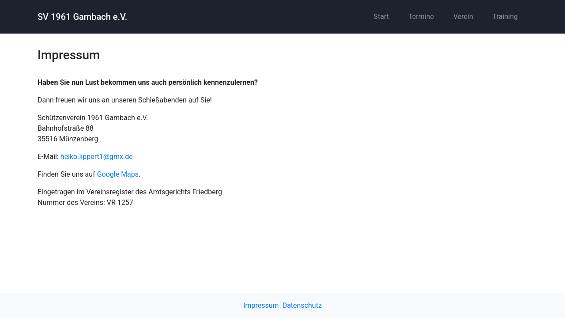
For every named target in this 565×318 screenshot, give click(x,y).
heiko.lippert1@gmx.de (96, 156)
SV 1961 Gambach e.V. (82, 16)
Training (505, 16)
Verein (463, 16)
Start (381, 16)
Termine (421, 16)
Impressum (261, 305)
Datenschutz (302, 305)
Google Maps (118, 174)
